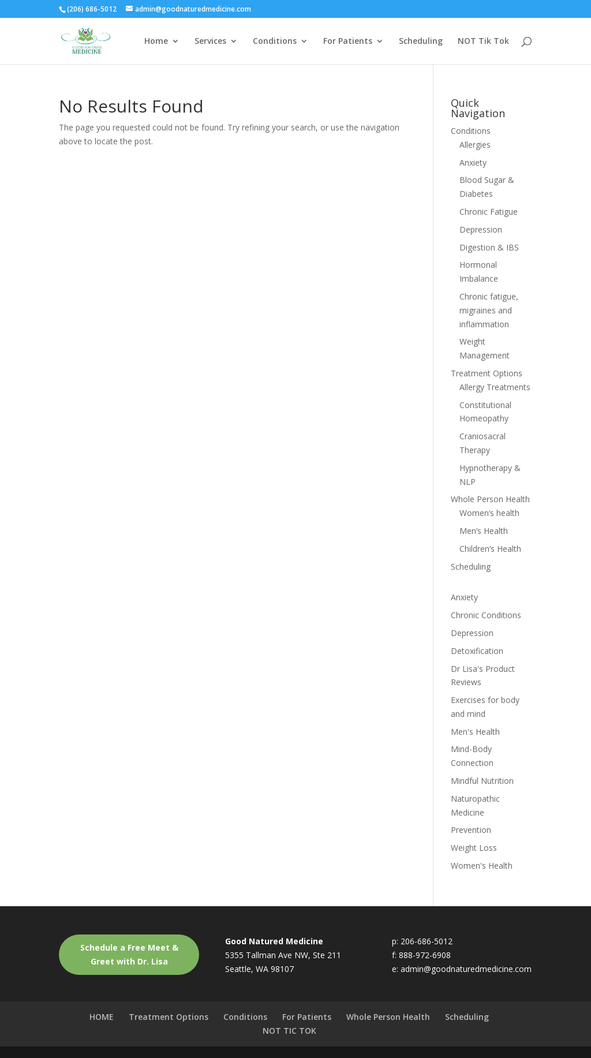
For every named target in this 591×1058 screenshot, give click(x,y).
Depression (480, 229)
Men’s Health (483, 530)
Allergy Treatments (494, 387)
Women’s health (489, 512)
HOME (101, 1016)
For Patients (347, 41)
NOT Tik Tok (483, 41)
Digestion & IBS (489, 247)
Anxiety (473, 162)
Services (210, 41)
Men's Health (475, 731)
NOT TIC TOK (289, 1030)
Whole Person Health (490, 499)
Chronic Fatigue (488, 211)
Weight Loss (474, 847)
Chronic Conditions (486, 615)
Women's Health (482, 865)
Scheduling (421, 41)
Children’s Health (490, 548)
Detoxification (477, 650)
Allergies (475, 144)
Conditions (275, 41)
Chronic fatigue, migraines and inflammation (488, 310)
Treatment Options (486, 373)
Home (156, 41)
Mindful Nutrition (482, 780)
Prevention (471, 829)
